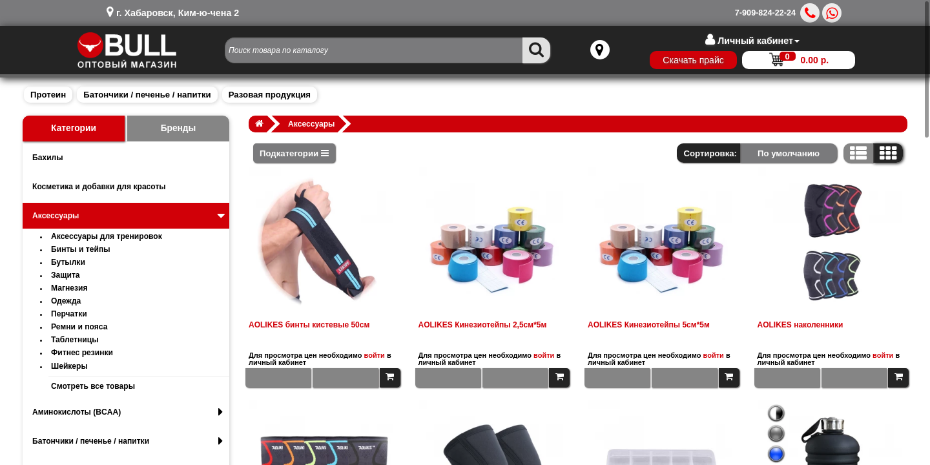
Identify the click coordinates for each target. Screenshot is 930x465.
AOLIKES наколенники (800, 325)
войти (374, 355)
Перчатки (69, 313)
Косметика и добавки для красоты (99, 186)
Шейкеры (69, 366)
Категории (73, 128)
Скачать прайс (686, 60)
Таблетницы (75, 339)
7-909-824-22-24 (765, 12)
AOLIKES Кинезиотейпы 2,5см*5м (482, 325)
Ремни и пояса (79, 326)
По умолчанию (789, 153)
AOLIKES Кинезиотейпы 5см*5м (649, 325)
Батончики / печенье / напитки (147, 94)
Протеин (48, 94)
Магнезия (69, 288)
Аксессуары (129, 215)
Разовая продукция (270, 94)
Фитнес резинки (82, 352)
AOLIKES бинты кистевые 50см (309, 325)
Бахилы (47, 157)
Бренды (178, 128)
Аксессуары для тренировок (106, 236)
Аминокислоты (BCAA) (127, 412)
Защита (65, 275)
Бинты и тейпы (80, 249)
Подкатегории (294, 153)
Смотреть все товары (93, 386)
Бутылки (68, 262)
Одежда (66, 300)
